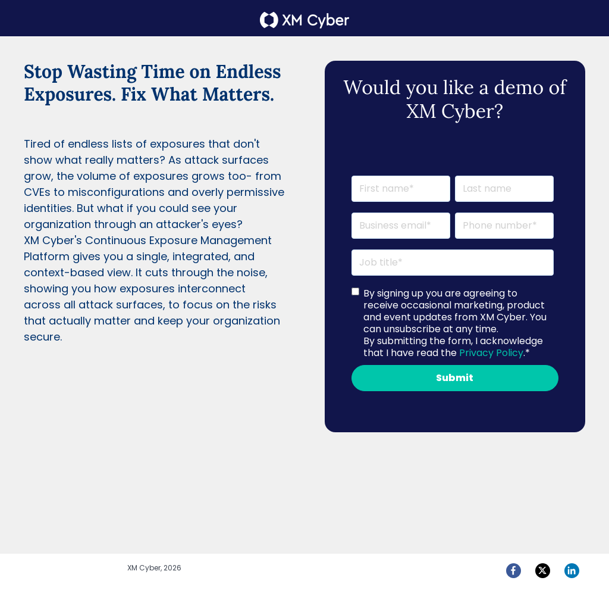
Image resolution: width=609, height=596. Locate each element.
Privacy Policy (491, 353)
